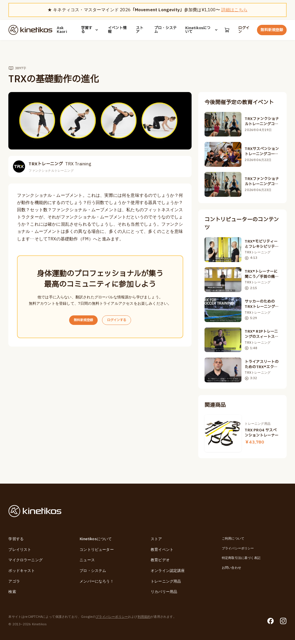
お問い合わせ (231, 567)
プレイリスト (19, 550)
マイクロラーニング (25, 560)
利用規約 (144, 616)
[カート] (227, 30)
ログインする (119, 320)
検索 (12, 592)
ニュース (87, 560)
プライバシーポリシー (238, 548)
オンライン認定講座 (168, 571)
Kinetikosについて (202, 30)
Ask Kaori (62, 30)
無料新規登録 (271, 30)
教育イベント (162, 550)
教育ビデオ (160, 560)
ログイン (243, 30)
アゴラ (14, 581)
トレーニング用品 (166, 581)
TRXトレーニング (60, 164)
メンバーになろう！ (97, 581)
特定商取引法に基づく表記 (241, 557)
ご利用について (233, 538)
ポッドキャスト (21, 571)
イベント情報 (117, 30)
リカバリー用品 (164, 592)
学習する (90, 30)
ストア (139, 30)
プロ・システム (165, 30)
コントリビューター (97, 550)
